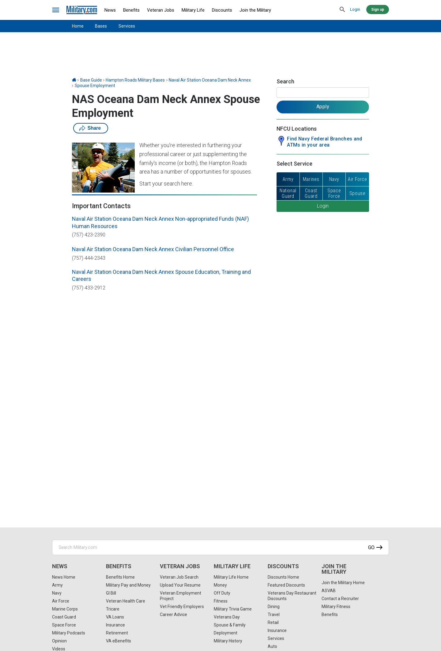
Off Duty (222, 593)
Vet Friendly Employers (182, 606)
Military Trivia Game (233, 609)
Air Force (60, 601)
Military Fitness (336, 606)
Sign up (377, 9)
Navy (57, 593)
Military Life (193, 10)
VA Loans (115, 617)
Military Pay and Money (128, 585)
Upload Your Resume (180, 585)
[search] (342, 10)
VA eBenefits (118, 640)
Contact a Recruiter (340, 598)
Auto (272, 646)
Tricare (112, 609)
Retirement (117, 632)
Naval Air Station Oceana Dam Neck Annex (210, 80)
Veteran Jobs (160, 10)
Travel (274, 614)
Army (57, 585)
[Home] (74, 80)
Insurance (115, 624)
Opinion (59, 640)
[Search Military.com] (220, 547)
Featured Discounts (286, 585)
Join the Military (255, 10)
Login (355, 9)
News (110, 10)
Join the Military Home (343, 582)
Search (285, 81)
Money (220, 585)
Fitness (221, 601)
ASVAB (329, 590)
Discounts (222, 10)
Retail (273, 622)
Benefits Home (120, 577)
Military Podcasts (68, 632)
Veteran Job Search (179, 577)
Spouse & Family (230, 624)
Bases (101, 26)
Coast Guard (64, 617)
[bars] (56, 10)
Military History (228, 640)
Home (78, 26)
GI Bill (111, 593)
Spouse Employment (95, 85)
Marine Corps (65, 609)
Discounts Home (283, 577)
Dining (274, 606)
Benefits (131, 10)
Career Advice (173, 614)
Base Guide (91, 80)
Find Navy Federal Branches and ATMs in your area (324, 142)
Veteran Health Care (125, 601)
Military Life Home (231, 577)
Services (127, 26)
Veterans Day (227, 617)
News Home (63, 577)
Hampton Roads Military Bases (135, 80)
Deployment (225, 632)
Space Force (64, 624)
